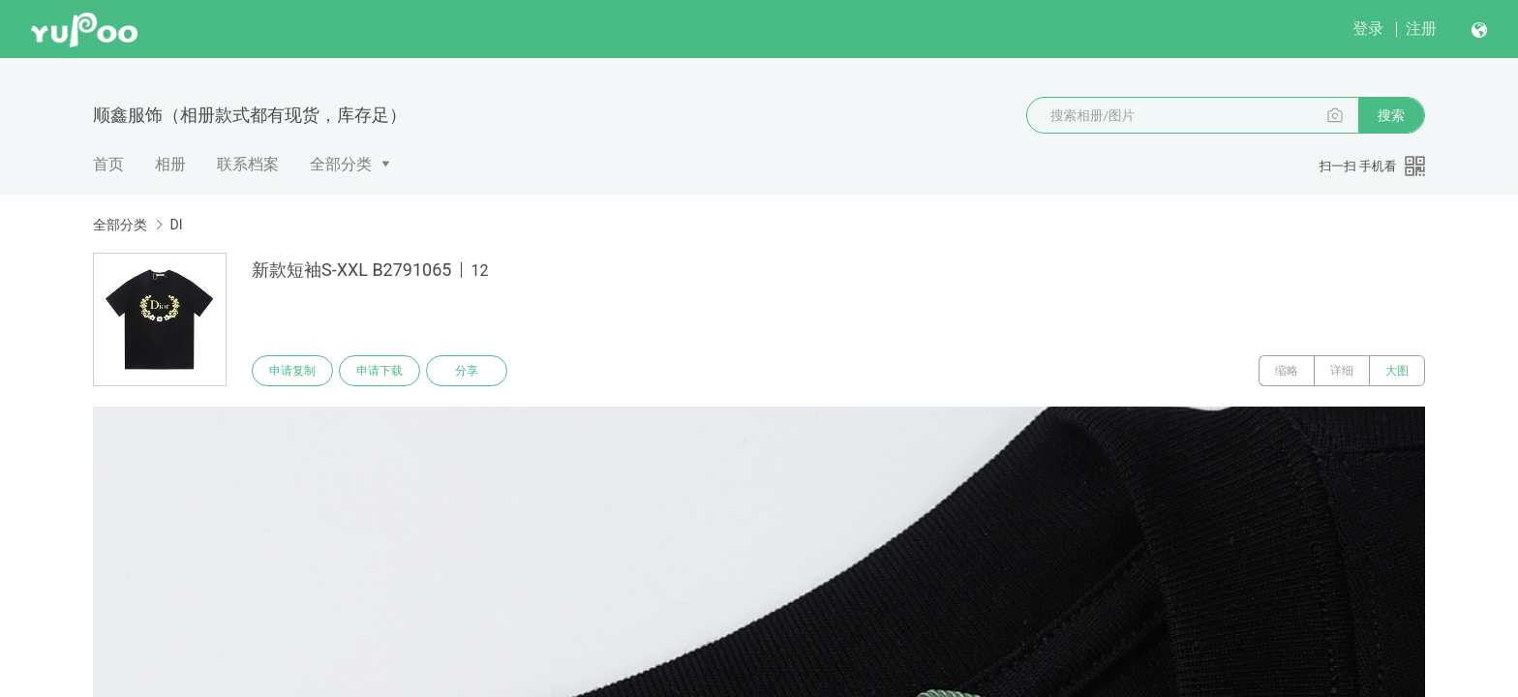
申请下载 (379, 371)
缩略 (1286, 371)
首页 (108, 164)
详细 (1341, 371)
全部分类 (341, 164)
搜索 (1391, 115)
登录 (1367, 28)
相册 (170, 164)
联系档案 (248, 164)
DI (175, 224)
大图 (1397, 371)
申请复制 (292, 371)
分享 (466, 371)
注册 (1421, 28)
